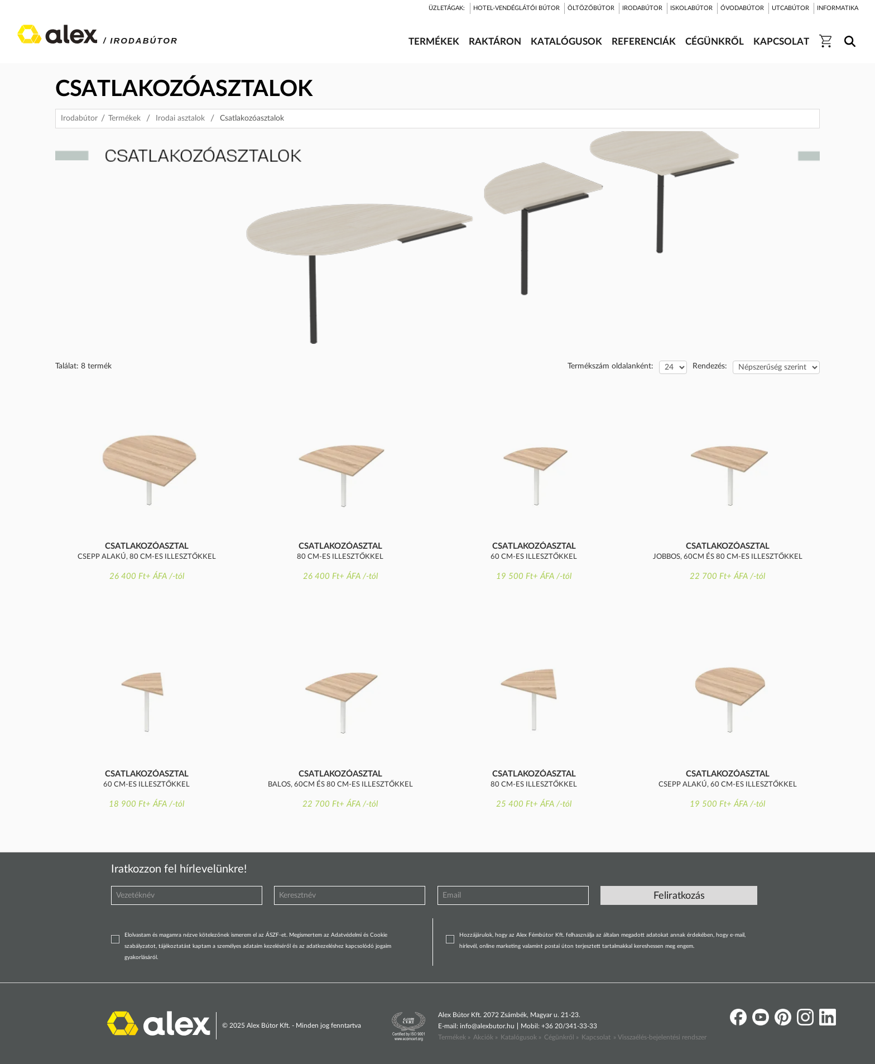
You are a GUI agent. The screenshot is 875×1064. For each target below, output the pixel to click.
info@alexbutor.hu (487, 1026)
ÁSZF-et (276, 935)
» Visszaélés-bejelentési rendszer (659, 1037)
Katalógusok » (521, 1037)
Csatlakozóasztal (147, 546)
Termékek (124, 118)
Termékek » (454, 1037)
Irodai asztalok (180, 118)
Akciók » (485, 1037)
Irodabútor (79, 118)
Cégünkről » (561, 1037)
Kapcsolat (595, 1037)
